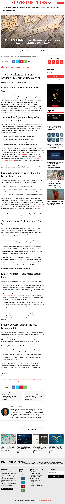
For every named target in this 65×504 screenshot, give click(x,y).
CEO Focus (32, 36)
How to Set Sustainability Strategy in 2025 (27, 379)
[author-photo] (2, 451)
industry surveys (23, 154)
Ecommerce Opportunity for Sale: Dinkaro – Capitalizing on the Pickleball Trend (55, 145)
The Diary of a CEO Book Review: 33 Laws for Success (36, 480)
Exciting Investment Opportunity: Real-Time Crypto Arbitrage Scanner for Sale (24, 448)
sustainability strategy (9, 295)
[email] (55, 72)
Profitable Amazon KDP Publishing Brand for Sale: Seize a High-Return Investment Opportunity (54, 184)
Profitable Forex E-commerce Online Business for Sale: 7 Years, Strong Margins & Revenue (10, 397)
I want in (55, 76)
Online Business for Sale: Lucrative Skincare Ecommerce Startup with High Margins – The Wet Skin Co (33, 397)
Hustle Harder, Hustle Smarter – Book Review (36, 484)
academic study (35, 206)
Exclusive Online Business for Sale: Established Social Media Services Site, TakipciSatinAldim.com (55, 164)
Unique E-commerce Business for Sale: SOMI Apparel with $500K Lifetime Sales (55, 203)
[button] (10, 3)
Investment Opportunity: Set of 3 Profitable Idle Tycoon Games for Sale (7, 447)
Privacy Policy (52, 81)
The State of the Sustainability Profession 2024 (14, 381)
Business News (5, 56)
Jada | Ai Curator (27, 50)
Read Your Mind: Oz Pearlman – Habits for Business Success (36, 475)
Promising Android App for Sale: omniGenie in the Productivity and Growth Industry (56, 448)
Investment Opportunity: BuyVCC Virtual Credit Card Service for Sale (55, 127)
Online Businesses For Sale (45, 500)
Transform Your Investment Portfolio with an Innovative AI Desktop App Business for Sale (40, 448)
